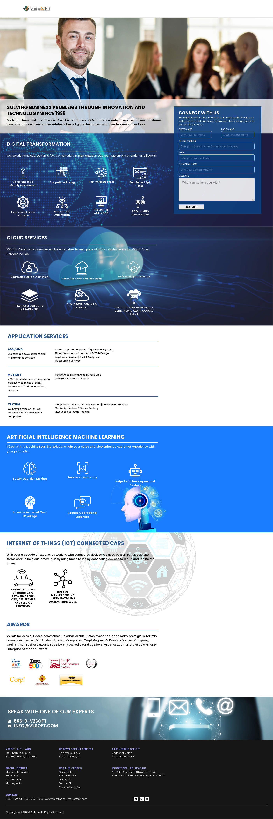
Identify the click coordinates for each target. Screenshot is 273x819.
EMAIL (182, 152)
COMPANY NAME (188, 164)
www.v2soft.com (55, 799)
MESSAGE (184, 175)
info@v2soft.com (77, 799)
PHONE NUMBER (187, 141)
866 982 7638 (33, 799)
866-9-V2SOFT (15, 799)
